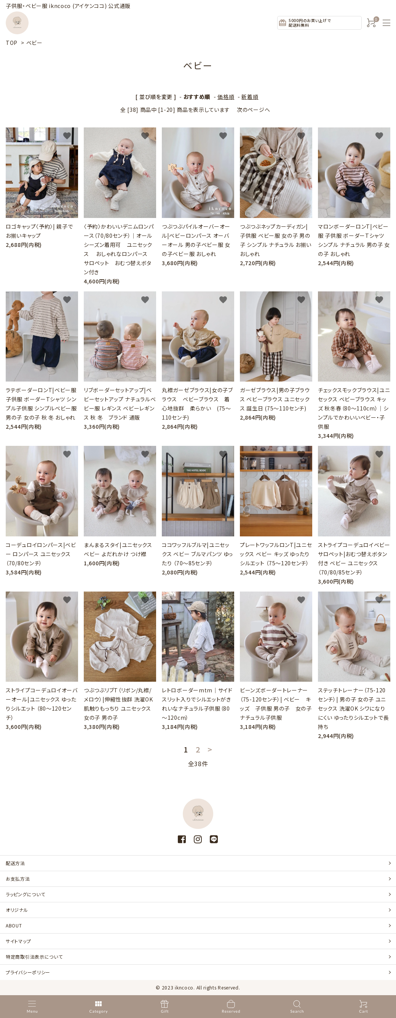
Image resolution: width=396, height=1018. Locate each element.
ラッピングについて (25, 894)
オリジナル (17, 910)
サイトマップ (18, 941)
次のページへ (253, 109)
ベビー (34, 42)
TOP (12, 42)
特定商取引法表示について (34, 956)
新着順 (249, 96)
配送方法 (15, 863)
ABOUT (14, 925)
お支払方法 (18, 878)
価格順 (225, 96)
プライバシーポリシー (28, 972)
